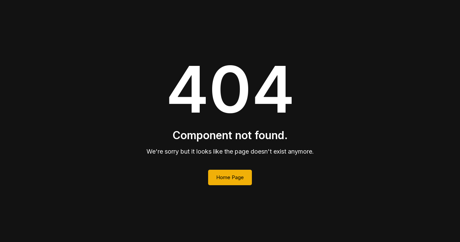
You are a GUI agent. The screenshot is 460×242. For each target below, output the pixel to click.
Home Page (230, 177)
